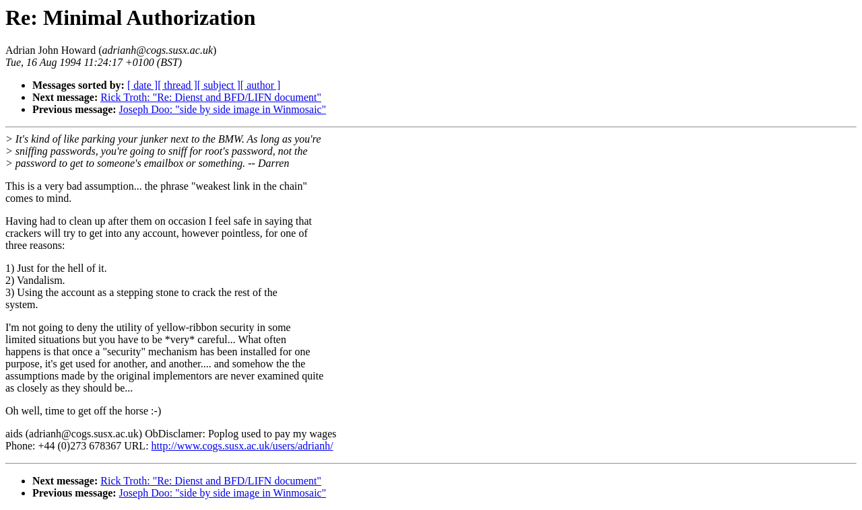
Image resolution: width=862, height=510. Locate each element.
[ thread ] (177, 85)
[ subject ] (218, 85)
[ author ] (260, 85)
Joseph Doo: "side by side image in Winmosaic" (223, 109)
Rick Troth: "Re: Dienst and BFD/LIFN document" (210, 97)
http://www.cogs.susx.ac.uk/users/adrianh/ (242, 445)
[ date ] (142, 85)
